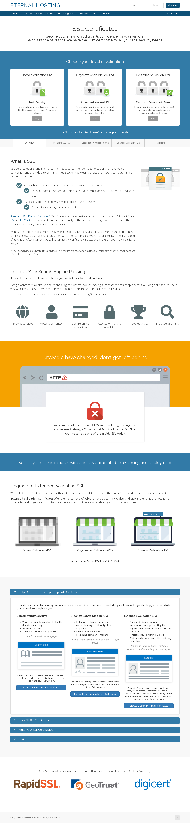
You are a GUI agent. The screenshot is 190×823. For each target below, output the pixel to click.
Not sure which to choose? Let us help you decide (95, 132)
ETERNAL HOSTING (35, 5)
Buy (37, 118)
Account (171, 13)
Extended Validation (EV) (128, 142)
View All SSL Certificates (34, 720)
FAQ (21, 738)
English (136, 5)
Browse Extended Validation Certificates (149, 705)
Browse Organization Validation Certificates (95, 694)
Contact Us (106, 13)
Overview (29, 142)
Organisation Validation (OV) (95, 142)
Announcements (44, 13)
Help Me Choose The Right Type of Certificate (48, 592)
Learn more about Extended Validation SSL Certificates (95, 561)
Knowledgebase (66, 13)
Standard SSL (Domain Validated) (30, 216)
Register (157, 5)
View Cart (172, 5)
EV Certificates (29, 220)
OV (12, 220)
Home (16, 13)
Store (27, 13)
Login (146, 5)
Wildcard (161, 142)
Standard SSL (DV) (62, 142)
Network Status (88, 13)
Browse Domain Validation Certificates (41, 687)
